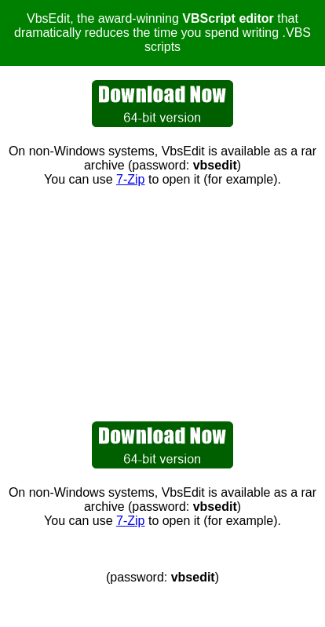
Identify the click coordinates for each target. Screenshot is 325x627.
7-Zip (130, 179)
